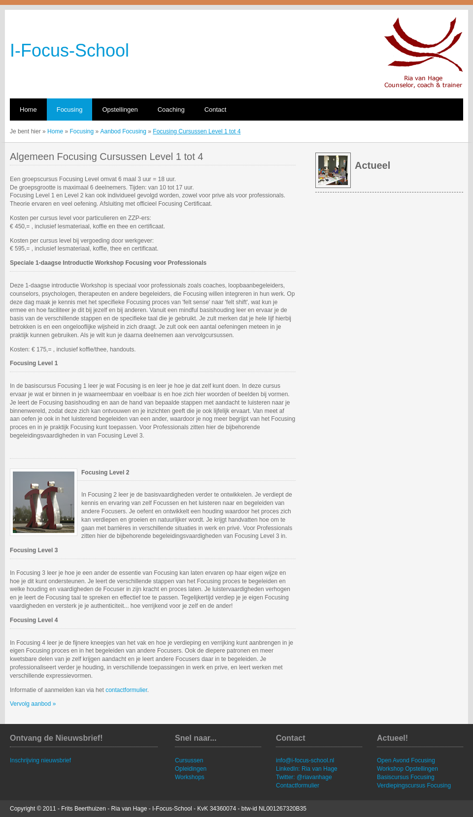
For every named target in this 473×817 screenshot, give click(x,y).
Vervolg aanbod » (33, 703)
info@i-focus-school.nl (305, 760)
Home (28, 109)
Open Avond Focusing (406, 760)
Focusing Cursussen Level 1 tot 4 (196, 131)
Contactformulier (297, 785)
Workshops (189, 777)
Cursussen (189, 760)
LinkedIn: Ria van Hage (307, 768)
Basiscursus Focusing (406, 777)
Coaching (171, 109)
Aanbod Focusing (123, 131)
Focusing (70, 109)
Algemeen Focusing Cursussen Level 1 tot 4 (106, 156)
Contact (215, 109)
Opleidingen (190, 768)
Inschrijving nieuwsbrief (40, 760)
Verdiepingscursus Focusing (414, 785)
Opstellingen (119, 109)
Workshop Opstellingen (407, 768)
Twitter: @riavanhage (304, 777)
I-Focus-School (69, 50)
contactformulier (126, 690)
